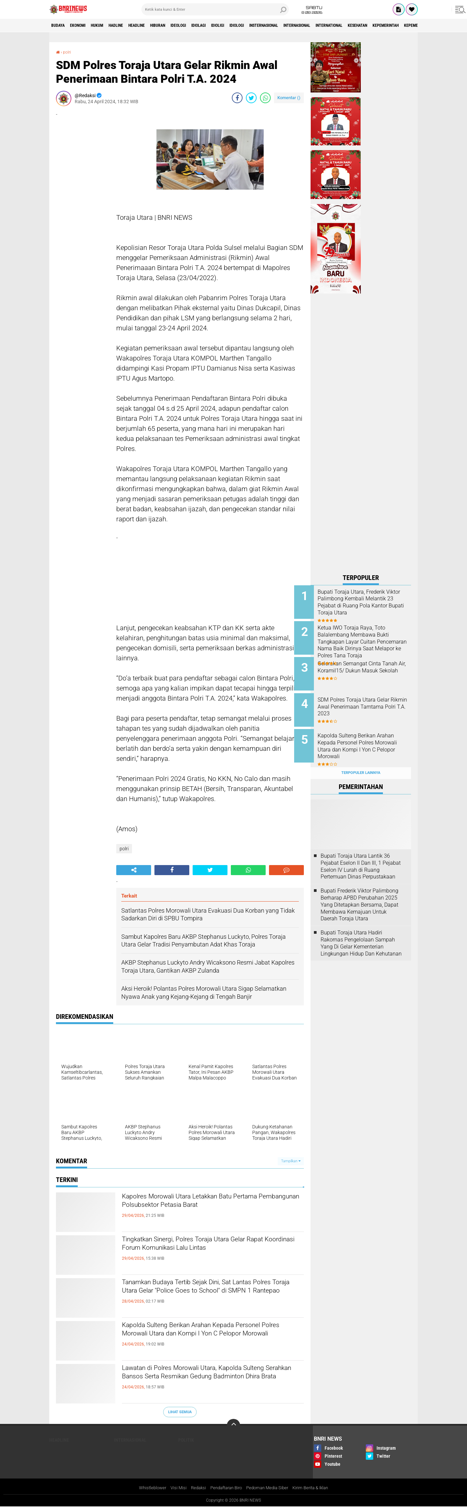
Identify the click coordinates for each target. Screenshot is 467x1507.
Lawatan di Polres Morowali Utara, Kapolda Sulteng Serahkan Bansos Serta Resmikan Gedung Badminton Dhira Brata (203, 1380)
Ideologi (212, 25)
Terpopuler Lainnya (360, 760)
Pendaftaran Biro (225, 1488)
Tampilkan (291, 1161)
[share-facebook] (237, 97)
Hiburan (186, 25)
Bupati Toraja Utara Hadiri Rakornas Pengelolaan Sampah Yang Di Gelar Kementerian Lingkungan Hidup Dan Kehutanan (361, 929)
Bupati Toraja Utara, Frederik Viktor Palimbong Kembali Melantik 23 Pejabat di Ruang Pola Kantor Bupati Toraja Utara (369, 606)
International (401, 25)
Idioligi (261, 25)
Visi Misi (173, 1488)
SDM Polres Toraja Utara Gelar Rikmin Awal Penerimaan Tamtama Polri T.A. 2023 (370, 700)
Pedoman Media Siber (269, 1488)
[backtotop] (233, 1425)
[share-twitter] (251, 97)
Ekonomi (85, 25)
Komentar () (289, 97)
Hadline (133, 25)
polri (68, 52)
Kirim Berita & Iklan (316, 1488)
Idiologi (285, 25)
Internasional (360, 25)
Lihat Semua (180, 1412)
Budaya (60, 25)
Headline (159, 25)
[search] (215, 9)
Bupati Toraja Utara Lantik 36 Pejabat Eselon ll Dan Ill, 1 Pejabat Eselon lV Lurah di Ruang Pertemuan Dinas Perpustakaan (361, 853)
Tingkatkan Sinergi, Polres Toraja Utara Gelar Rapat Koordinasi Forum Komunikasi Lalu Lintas (206, 1252)
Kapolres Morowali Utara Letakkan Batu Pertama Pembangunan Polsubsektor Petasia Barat (208, 1209)
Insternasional (319, 25)
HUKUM (109, 25)
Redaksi (194, 1488)
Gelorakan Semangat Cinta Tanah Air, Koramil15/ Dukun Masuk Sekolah (368, 666)
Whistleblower (146, 1488)
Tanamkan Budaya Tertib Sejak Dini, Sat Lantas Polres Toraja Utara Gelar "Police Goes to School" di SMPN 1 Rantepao (210, 1295)
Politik (186, 1440)
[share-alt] (133, 870)
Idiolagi (237, 25)
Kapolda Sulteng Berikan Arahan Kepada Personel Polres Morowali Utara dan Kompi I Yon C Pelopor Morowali (205, 1337)
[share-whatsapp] (265, 97)
